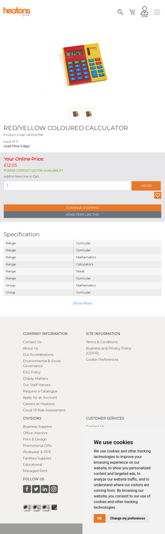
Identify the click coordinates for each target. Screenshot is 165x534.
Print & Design (35, 439)
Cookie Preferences (102, 359)
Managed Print (35, 471)
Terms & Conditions (102, 342)
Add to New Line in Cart (21, 176)
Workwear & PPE (37, 452)
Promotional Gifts (37, 446)
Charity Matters (35, 378)
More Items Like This (82, 214)
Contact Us (32, 342)
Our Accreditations (38, 355)
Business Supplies (37, 427)
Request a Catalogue (40, 391)
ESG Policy (32, 372)
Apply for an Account (40, 397)
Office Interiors (35, 433)
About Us (30, 348)
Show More (82, 303)
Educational (32, 465)
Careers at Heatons (38, 404)
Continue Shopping (82, 208)
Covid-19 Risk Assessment (44, 410)
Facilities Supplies (37, 458)
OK (99, 518)
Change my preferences (127, 518)
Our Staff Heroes (36, 385)
